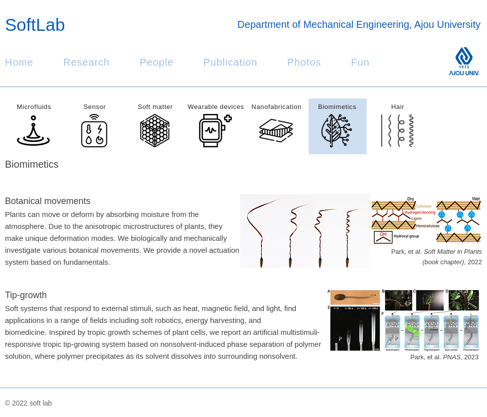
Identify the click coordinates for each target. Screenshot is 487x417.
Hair (397, 106)
